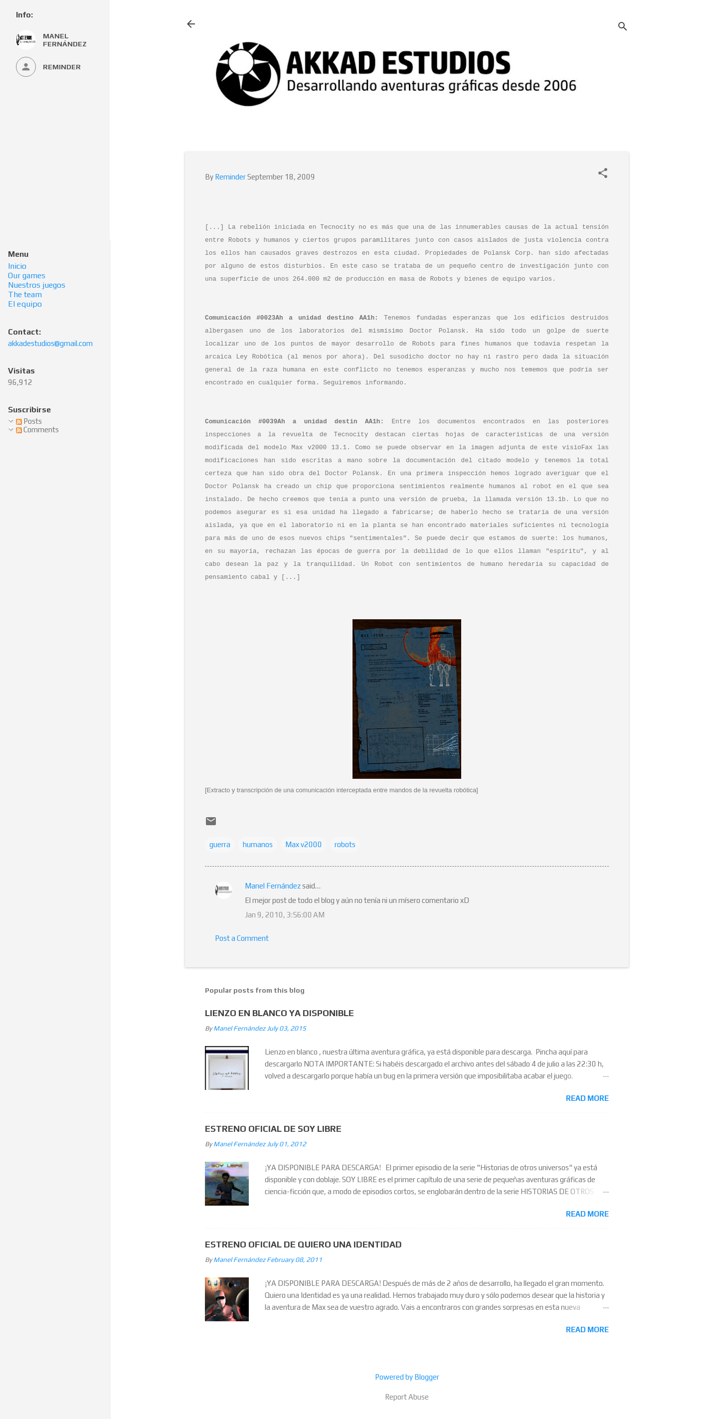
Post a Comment (242, 938)
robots (345, 844)
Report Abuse (407, 1397)
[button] (603, 173)
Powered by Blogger (407, 1377)
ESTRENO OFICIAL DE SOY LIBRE (273, 1128)
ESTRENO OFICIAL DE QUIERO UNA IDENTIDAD (303, 1244)
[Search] (623, 27)
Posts (29, 421)
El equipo (25, 304)
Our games (26, 275)
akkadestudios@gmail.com (50, 343)
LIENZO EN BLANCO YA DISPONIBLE (279, 1013)
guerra (219, 844)
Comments (37, 429)
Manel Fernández (273, 886)
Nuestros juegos (36, 285)
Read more (587, 1098)
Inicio (17, 266)
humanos (258, 844)
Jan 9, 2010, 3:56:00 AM (285, 914)
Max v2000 (303, 844)
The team (25, 294)
